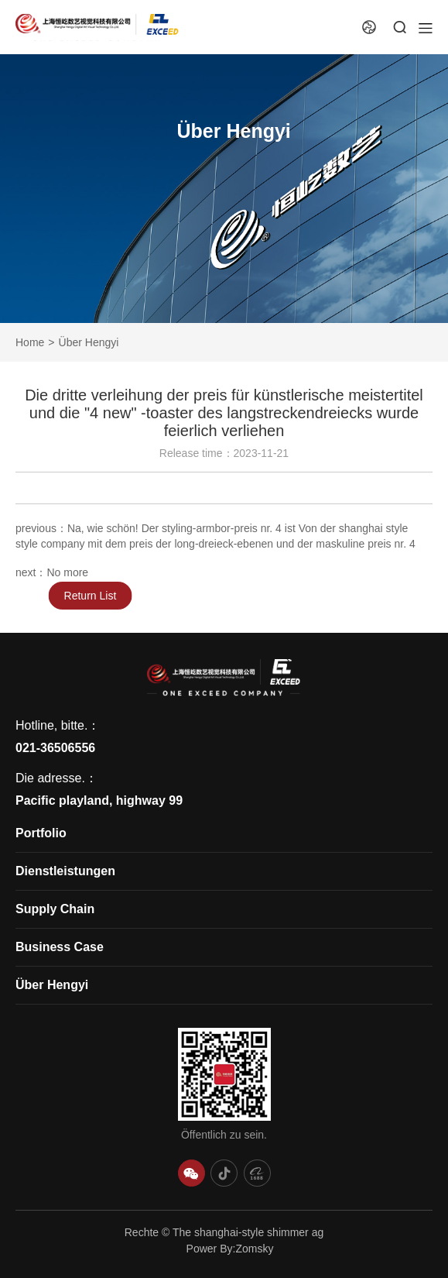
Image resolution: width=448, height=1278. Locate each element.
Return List (100, 595)
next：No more (51, 575)
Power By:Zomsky (230, 1248)
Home (29, 342)
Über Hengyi (89, 342)
